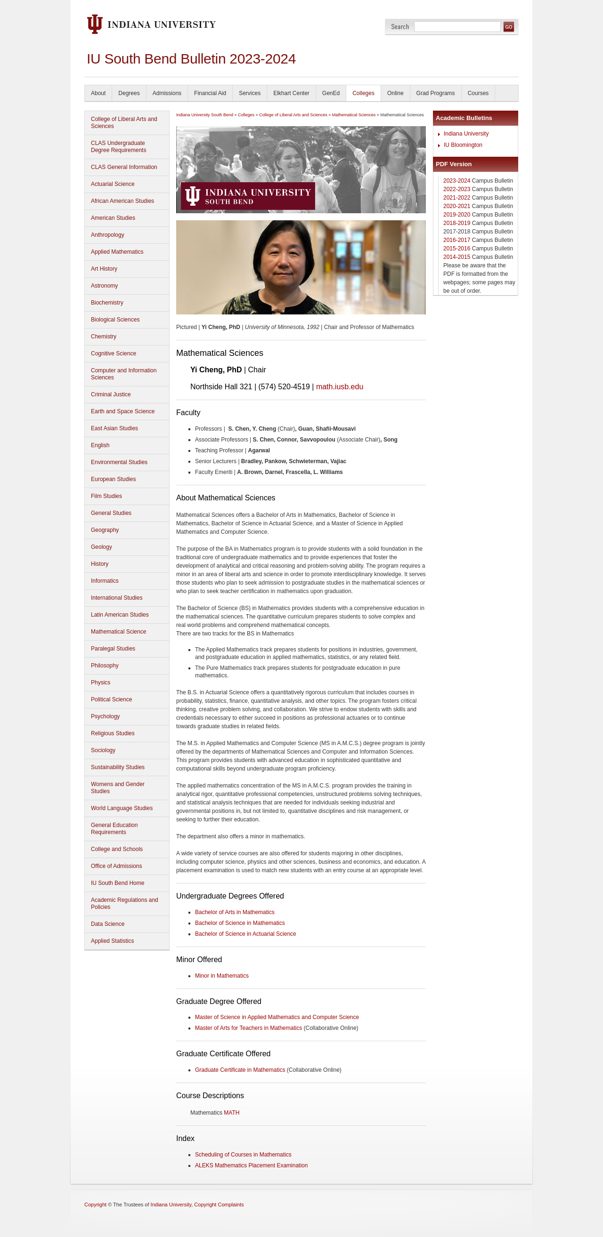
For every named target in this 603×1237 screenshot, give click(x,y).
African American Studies (122, 201)
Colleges (363, 93)
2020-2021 (456, 206)
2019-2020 (456, 214)
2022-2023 (456, 189)
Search (400, 26)
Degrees (128, 93)
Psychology (105, 716)
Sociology (103, 750)
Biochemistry (107, 302)
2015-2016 (456, 248)
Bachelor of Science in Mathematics (240, 923)
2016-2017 (456, 240)
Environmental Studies (119, 462)
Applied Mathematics (117, 252)
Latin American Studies (120, 614)
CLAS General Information (124, 167)
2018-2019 (456, 223)
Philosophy (105, 665)
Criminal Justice (111, 394)
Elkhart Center (291, 93)
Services (250, 93)
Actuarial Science (113, 184)
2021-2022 (456, 197)
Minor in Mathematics (222, 975)
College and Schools (117, 849)
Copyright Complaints (219, 1204)
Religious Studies (113, 733)
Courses (478, 93)
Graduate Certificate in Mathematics (240, 1070)
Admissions (167, 93)
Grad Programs (435, 93)
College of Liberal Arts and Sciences (124, 122)
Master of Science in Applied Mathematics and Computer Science (277, 1017)
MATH (231, 1112)
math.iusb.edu (339, 387)
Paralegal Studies (113, 648)
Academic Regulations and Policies (124, 903)
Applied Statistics (112, 941)
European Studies (113, 479)
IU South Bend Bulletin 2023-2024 (191, 58)
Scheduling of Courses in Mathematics (243, 1154)
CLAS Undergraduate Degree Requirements (118, 146)
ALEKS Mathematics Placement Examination (251, 1165)
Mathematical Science (118, 631)
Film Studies (106, 496)
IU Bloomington (463, 145)
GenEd (331, 93)
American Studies (113, 218)
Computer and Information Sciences (123, 374)
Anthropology (107, 235)
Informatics (105, 581)
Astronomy (104, 285)
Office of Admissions (116, 866)
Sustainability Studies (118, 767)
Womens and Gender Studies (118, 788)
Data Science (107, 924)
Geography (105, 530)
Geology (101, 547)
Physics (100, 682)
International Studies (116, 597)
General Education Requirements (114, 828)
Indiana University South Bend (204, 114)
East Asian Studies (114, 428)
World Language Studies (122, 808)
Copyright (95, 1204)
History (99, 564)
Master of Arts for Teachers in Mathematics (248, 1028)
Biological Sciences (115, 319)
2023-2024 (456, 180)
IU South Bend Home (117, 883)
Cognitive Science (113, 353)
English (100, 445)
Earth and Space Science (123, 411)
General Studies (111, 513)
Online (395, 93)
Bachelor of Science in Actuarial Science (245, 934)
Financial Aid (210, 93)
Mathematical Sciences (354, 114)
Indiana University (466, 133)
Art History (104, 268)
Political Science (111, 699)
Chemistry (103, 336)
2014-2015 (456, 257)
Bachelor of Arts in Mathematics (235, 912)
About (98, 93)
